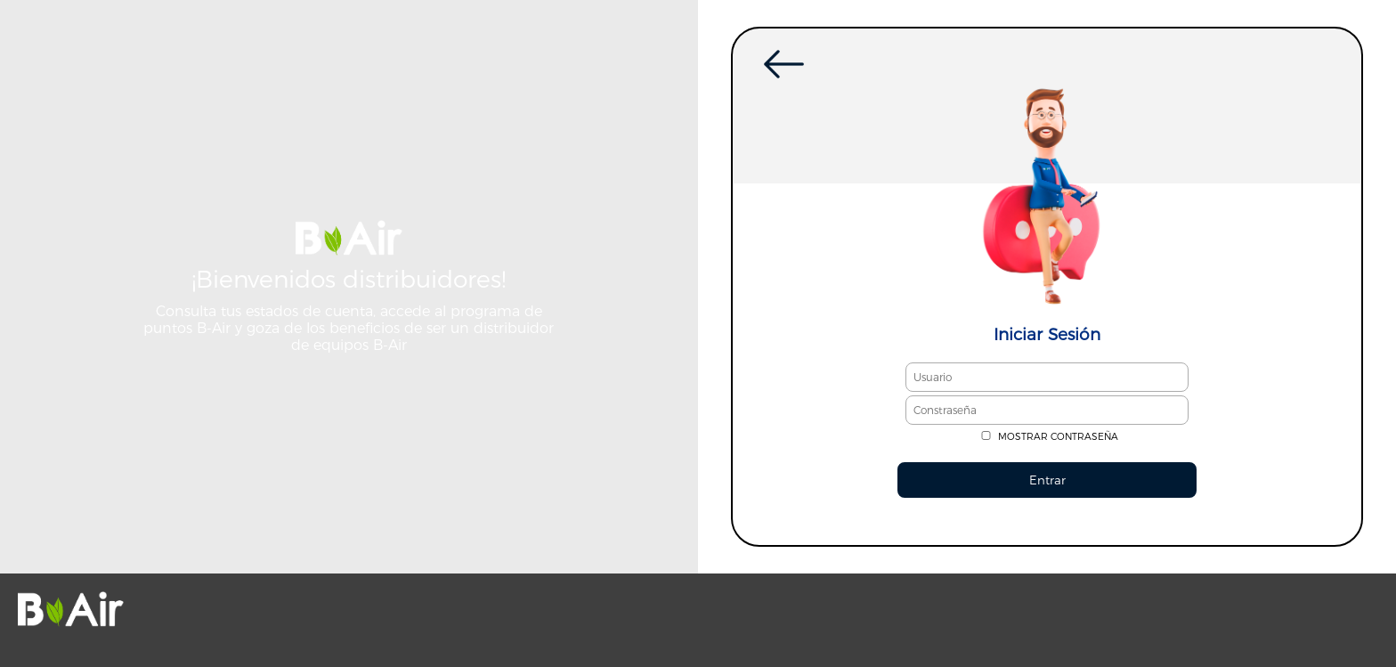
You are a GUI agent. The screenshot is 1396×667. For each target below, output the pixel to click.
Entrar (1047, 480)
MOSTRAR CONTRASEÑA (1058, 437)
